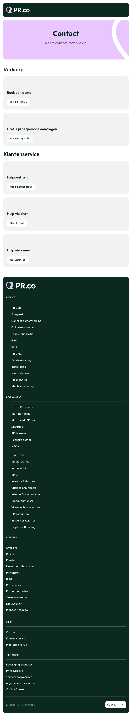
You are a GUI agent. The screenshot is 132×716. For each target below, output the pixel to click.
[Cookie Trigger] (16, 689)
